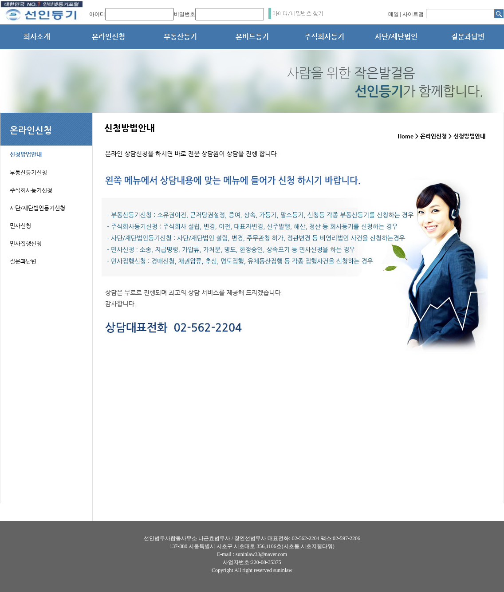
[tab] (46, 149)
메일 (393, 14)
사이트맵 (413, 14)
